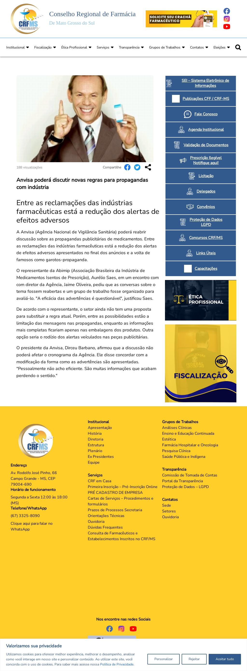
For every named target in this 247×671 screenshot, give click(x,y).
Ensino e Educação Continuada (188, 433)
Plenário (95, 451)
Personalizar (163, 659)
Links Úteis (206, 253)
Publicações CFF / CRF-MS (206, 98)
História (95, 433)
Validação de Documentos (206, 145)
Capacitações (206, 268)
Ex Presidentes (101, 456)
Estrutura (96, 445)
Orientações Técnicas (106, 515)
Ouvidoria (96, 521)
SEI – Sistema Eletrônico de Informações (205, 83)
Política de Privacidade (116, 664)
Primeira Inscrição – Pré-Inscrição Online (123, 486)
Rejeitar (194, 659)
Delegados (206, 191)
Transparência (129, 47)
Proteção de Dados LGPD (206, 222)
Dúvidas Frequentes (105, 527)
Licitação (206, 176)
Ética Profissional (74, 47)
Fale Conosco (206, 114)
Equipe (94, 462)
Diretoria (95, 439)
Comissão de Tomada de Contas (189, 475)
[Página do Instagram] (229, 19)
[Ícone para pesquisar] (238, 47)
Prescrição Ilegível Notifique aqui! (206, 160)
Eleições (219, 47)
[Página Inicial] (27, 18)
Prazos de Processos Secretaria (115, 510)
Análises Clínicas (177, 427)
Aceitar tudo (225, 659)
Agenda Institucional (206, 129)
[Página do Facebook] (229, 11)
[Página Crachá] (181, 18)
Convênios (206, 207)
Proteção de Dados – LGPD (185, 486)
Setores (169, 511)
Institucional (15, 47)
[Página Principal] (37, 440)
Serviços (103, 47)
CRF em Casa (99, 481)
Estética (169, 439)
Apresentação (100, 427)
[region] (123, 655)
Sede (166, 505)
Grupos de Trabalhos (164, 47)
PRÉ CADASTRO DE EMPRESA (115, 492)
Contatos (197, 47)
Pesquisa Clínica (176, 451)
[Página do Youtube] (229, 26)
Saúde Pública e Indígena (183, 456)
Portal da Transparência (182, 481)
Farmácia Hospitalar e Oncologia (190, 445)
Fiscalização (43, 47)
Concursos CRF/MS (206, 237)
